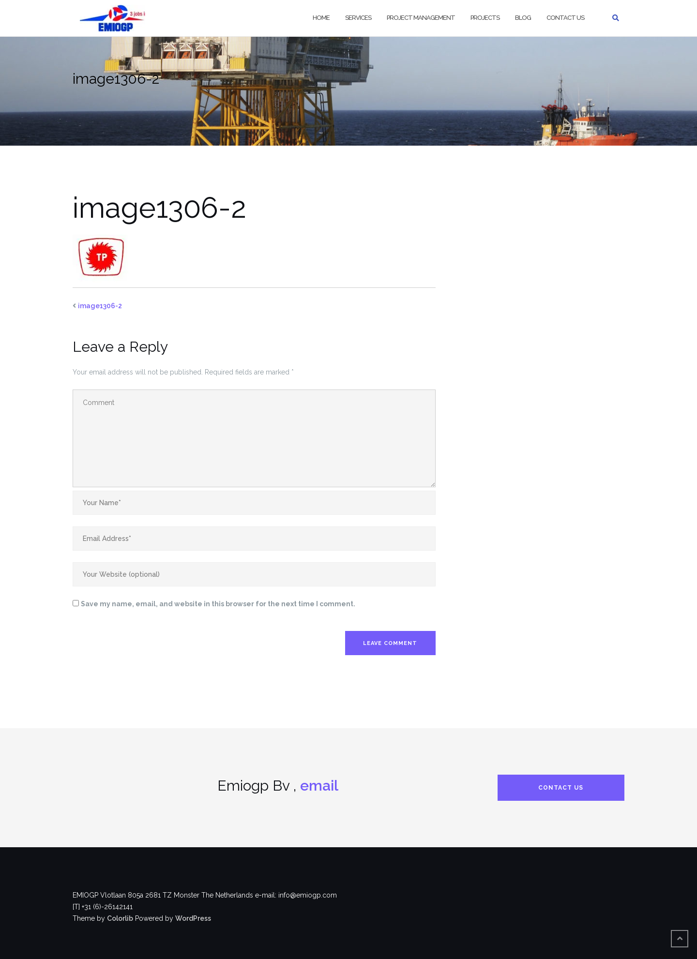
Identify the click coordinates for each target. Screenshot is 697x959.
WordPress (193, 918)
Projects (485, 17)
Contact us (565, 17)
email (319, 785)
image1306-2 (100, 306)
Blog (523, 17)
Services (358, 17)
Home (321, 17)
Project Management (421, 17)
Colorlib (120, 918)
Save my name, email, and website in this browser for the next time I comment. (218, 604)
